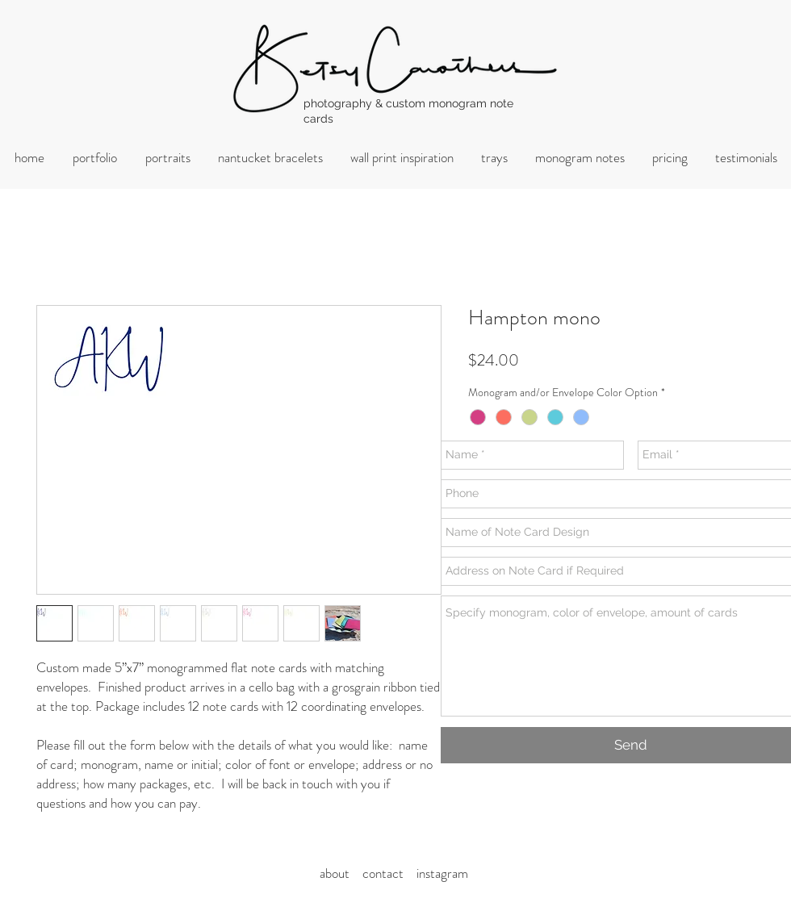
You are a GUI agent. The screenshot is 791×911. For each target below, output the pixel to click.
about (339, 873)
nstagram (443, 873)
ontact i (394, 873)
